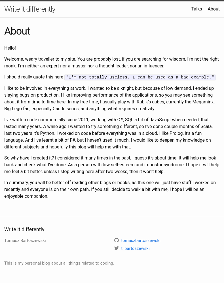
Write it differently (29, 9)
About (214, 9)
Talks (196, 9)
